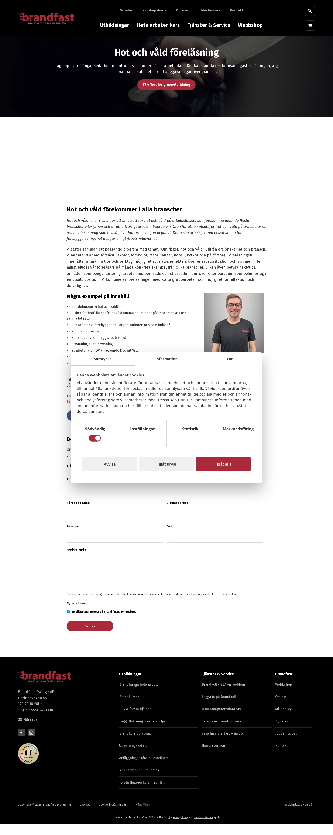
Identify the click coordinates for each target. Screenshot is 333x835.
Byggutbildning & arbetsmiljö (142, 732)
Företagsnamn (78, 514)
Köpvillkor (142, 815)
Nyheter (126, 10)
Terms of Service (203, 828)
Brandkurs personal (135, 744)
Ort (169, 537)
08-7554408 (28, 730)
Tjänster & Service (209, 25)
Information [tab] (166, 358)
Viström (310, 815)
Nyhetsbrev (76, 614)
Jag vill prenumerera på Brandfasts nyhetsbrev (103, 622)
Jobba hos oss (209, 10)
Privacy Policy (180, 828)
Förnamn (73, 490)
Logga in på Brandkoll (219, 708)
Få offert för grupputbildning (166, 95)
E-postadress (177, 514)
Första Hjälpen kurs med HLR (142, 793)
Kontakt (236, 10)
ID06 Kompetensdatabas (221, 720)
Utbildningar (114, 25)
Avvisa (110, 463)
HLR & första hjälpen (135, 720)
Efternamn (174, 490)
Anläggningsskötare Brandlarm (143, 769)
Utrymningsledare (133, 756)
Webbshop (250, 25)
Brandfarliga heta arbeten (140, 695)
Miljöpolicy (283, 720)
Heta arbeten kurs (158, 25)
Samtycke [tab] (103, 358)
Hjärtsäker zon (213, 756)
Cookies (85, 815)
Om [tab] (230, 358)
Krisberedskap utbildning (139, 781)
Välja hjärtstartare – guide (222, 744)
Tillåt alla (223, 463)
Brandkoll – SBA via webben (223, 695)
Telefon (73, 537)
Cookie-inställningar (112, 815)
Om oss (182, 10)
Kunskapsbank (154, 10)
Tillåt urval (166, 463)
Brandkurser (129, 708)
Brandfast (284, 685)
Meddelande (76, 560)
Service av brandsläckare (221, 732)
